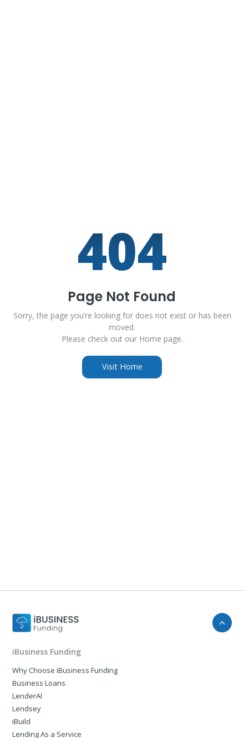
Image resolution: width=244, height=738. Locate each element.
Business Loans (38, 683)
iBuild (21, 721)
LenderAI (27, 695)
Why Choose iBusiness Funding (65, 670)
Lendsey (26, 708)
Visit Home (122, 366)
